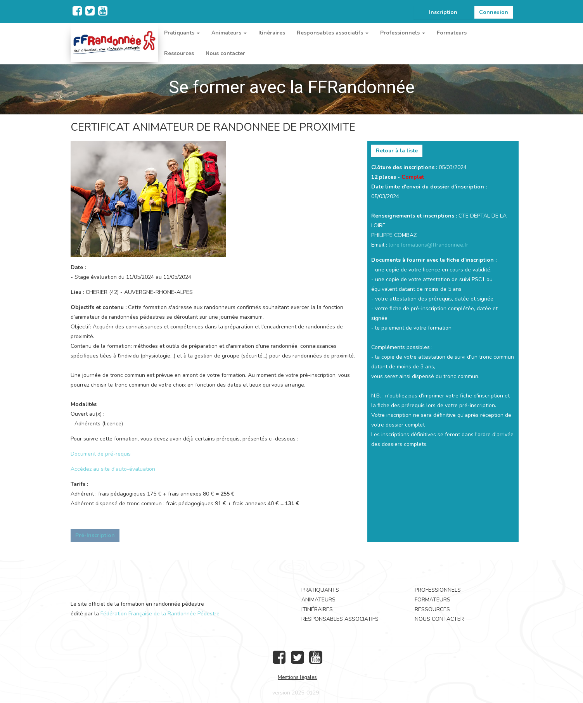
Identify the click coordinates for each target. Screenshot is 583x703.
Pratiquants (320, 590)
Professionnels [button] (402, 32)
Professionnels (438, 590)
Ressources (179, 53)
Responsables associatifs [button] (332, 32)
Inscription (443, 12)
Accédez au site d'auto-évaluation (113, 469)
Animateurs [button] (229, 32)
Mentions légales (297, 677)
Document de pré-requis (101, 454)
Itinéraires (271, 32)
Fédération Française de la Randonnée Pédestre (160, 613)
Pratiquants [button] (182, 32)
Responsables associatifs (340, 619)
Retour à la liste (397, 150)
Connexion (493, 12)
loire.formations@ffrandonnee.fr (428, 245)
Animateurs (318, 599)
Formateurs (452, 32)
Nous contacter (225, 53)
